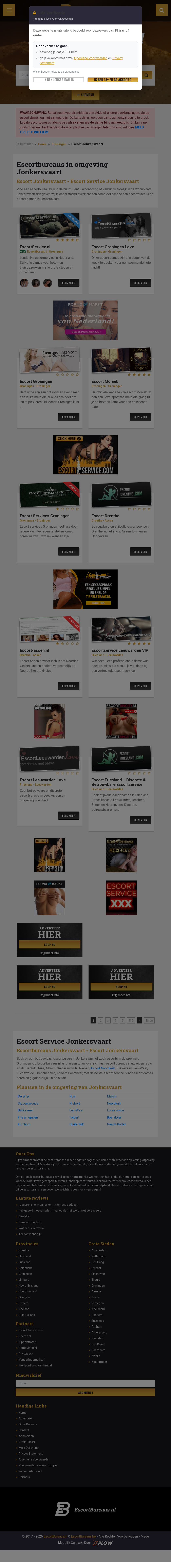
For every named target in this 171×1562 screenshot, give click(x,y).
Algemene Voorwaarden (90, 58)
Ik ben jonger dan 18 (58, 79)
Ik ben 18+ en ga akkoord (112, 79)
